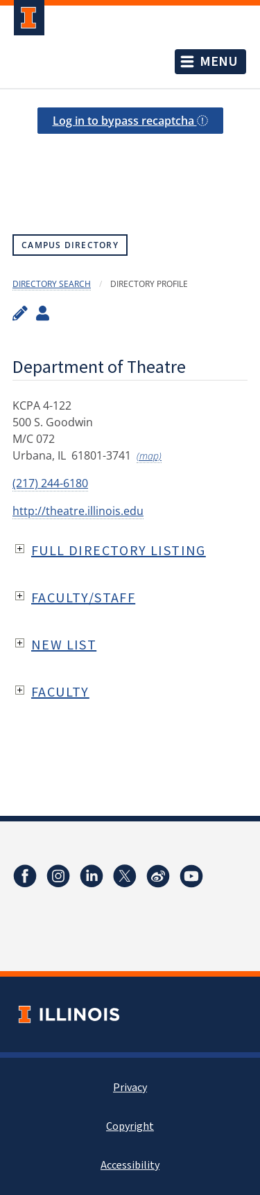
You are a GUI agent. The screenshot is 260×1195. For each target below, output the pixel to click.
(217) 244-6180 (50, 483)
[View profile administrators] (42, 313)
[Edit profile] (20, 313)
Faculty (60, 691)
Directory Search (51, 284)
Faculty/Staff (83, 597)
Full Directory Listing (118, 550)
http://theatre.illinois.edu (78, 510)
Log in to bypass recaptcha (130, 120)
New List (63, 644)
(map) (149, 455)
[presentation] (130, 168)
